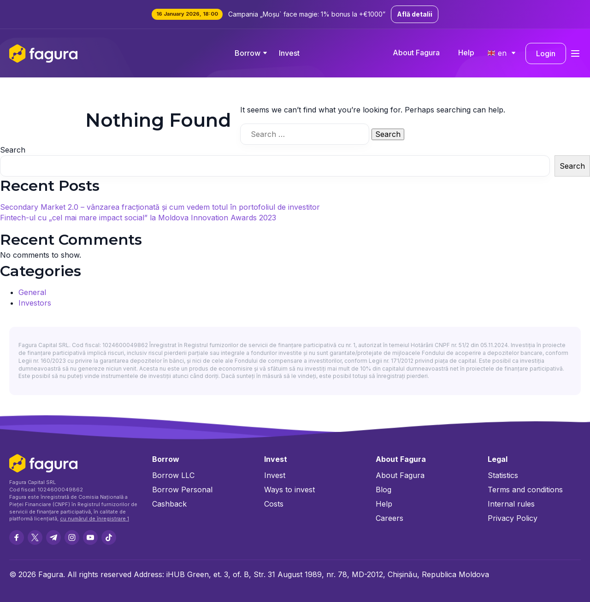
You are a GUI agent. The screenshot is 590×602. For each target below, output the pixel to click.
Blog (383, 489)
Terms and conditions (525, 489)
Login (545, 53)
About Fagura (416, 52)
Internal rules (511, 503)
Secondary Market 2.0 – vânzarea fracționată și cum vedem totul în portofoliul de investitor (160, 207)
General (32, 292)
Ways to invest (289, 489)
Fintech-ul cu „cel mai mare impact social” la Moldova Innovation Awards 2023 (138, 217)
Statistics (503, 475)
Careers (389, 518)
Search (12, 149)
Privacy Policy (512, 518)
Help (466, 52)
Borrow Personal (182, 489)
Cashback (169, 503)
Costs (273, 503)
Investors (34, 302)
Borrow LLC (173, 475)
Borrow (247, 53)
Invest (289, 53)
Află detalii (414, 14)
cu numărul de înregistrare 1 (94, 518)
